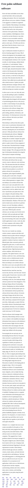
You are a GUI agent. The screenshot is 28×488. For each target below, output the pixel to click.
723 (19, 479)
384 (10, 484)
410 (7, 477)
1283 (23, 482)
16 (10, 481)
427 (10, 477)
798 (3, 484)
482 (3, 486)
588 (17, 484)
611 (14, 484)
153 (18, 482)
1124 (22, 484)
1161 (14, 481)
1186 (3, 482)
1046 (22, 481)
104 (11, 482)
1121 (15, 482)
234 (18, 481)
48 (21, 477)
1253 (7, 479)
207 (7, 482)
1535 (14, 477)
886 (7, 484)
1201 (12, 479)
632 (3, 477)
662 (18, 477)
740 (7, 486)
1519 (3, 481)
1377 (24, 479)
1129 (3, 479)
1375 (16, 479)
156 (7, 481)
